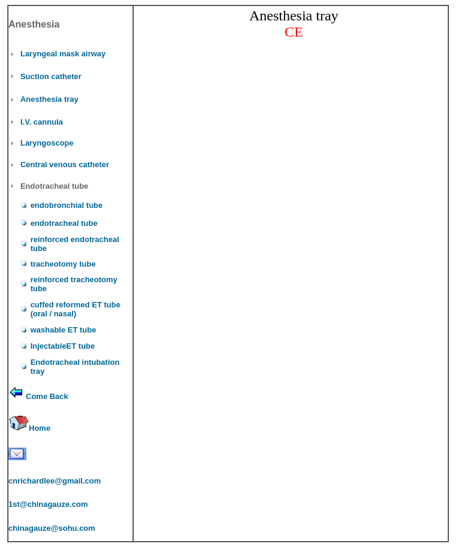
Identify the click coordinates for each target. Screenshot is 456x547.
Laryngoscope (47, 142)
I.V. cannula (41, 121)
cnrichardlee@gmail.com (54, 480)
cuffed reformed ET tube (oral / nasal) (75, 309)
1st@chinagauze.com (48, 504)
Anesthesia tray (49, 99)
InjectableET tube (63, 346)
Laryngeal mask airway (62, 53)
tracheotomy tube (63, 263)
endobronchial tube (67, 205)
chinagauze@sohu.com (51, 528)
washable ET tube (63, 329)
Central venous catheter (64, 164)
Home (39, 428)
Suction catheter (50, 76)
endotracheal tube (64, 223)
